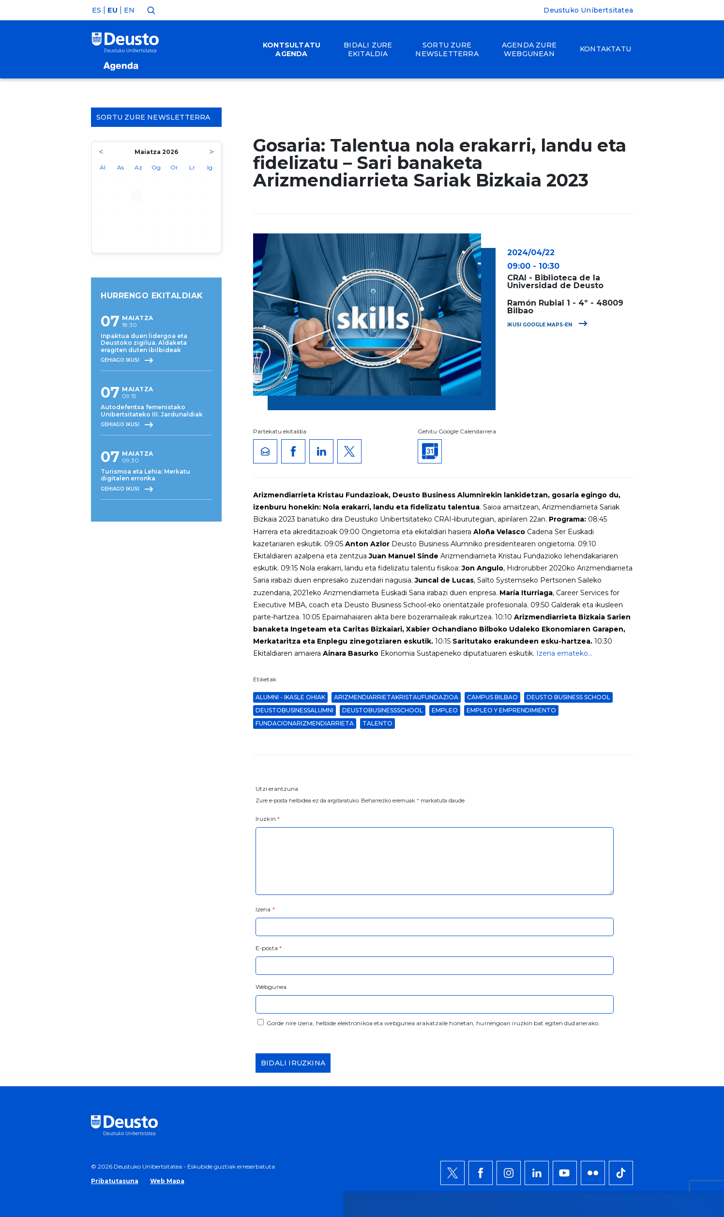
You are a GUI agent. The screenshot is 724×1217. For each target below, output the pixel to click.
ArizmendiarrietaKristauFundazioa (396, 697)
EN (129, 10)
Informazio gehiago (351, 985)
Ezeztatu (601, 991)
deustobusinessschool (382, 710)
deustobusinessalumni (294, 710)
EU (112, 10)
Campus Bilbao (492, 697)
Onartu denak (612, 962)
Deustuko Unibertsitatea (588, 10)
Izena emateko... (564, 653)
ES (96, 10)
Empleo (445, 710)
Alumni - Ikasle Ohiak (290, 697)
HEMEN (271, 997)
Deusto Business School (568, 697)
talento (377, 723)
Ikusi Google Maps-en (547, 325)
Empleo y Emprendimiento (511, 710)
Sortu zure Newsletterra (156, 117)
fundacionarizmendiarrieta (305, 723)
